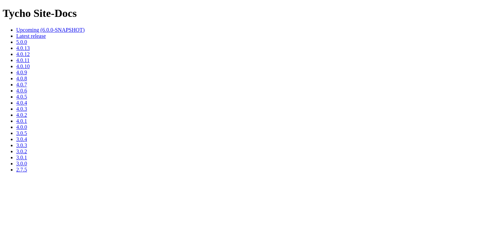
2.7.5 (21, 169)
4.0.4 (21, 103)
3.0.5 (21, 133)
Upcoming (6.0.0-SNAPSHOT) (50, 30)
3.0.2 (21, 151)
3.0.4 (21, 139)
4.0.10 (23, 66)
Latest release (31, 36)
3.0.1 (21, 157)
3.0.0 (21, 163)
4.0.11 (22, 60)
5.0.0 (21, 42)
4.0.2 (21, 115)
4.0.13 (23, 48)
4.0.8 (21, 78)
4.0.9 (21, 72)
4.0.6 (21, 90)
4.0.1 (21, 121)
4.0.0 (21, 127)
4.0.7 (21, 84)
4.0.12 (23, 54)
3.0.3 (21, 145)
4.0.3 (21, 109)
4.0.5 (21, 97)
